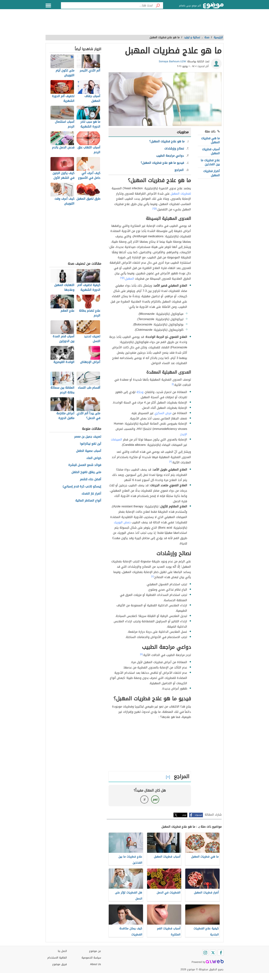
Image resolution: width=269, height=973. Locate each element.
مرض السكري (162, 413)
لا (144, 799)
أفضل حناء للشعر (90, 479)
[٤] (152, 576)
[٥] (141, 654)
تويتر (184, 815)
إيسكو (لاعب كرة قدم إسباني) (82, 486)
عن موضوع (95, 951)
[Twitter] (213, 953)
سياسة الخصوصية (91, 957)
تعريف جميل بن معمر (87, 436)
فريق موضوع (59, 964)
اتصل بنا (62, 951)
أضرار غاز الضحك (91, 493)
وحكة (139, 392)
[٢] (153, 209)
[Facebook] (221, 953)
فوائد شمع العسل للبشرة (84, 465)
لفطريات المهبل (181, 193)
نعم (155, 799)
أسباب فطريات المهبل (211, 151)
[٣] (170, 462)
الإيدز (183, 434)
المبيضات (116, 439)
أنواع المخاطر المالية (88, 500)
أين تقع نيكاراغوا (90, 444)
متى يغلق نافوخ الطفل (86, 472)
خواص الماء (93, 458)
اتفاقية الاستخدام (57, 957)
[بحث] (158, 5)
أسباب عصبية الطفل (88, 451)
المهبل (129, 278)
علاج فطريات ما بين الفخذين (210, 162)
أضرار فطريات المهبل (211, 173)
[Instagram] (205, 953)
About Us (95, 964)
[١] (156, 209)
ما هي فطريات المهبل (210, 140)
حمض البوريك (122, 522)
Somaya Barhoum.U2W (172, 61)
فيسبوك (198, 815)
